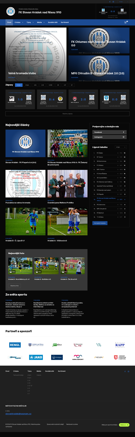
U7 (71, 85)
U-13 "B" (30, 391)
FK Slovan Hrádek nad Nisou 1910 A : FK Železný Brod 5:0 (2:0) (66, 164)
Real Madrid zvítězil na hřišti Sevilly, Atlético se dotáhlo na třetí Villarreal (44, 309)
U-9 (65, 85)
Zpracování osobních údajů (55, 429)
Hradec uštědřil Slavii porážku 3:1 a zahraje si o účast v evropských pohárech (73, 309)
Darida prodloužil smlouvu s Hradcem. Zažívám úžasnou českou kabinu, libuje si (16, 309)
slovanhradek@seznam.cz (18, 418)
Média (41, 22)
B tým (27, 85)
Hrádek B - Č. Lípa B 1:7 (17, 242)
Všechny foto (14, 290)
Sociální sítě (52, 22)
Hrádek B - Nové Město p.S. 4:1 (18, 283)
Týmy (30, 22)
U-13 (42, 85)
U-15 (35, 85)
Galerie (39, 380)
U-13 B (50, 85)
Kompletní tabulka (99, 223)
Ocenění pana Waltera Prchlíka (62, 204)
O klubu (19, 22)
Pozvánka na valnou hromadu (20, 204)
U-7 (29, 398)
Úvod (9, 22)
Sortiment (65, 22)
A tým (123, 2)
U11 (58, 85)
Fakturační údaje (19, 380)
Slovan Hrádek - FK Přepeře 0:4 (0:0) (23, 162)
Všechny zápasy (67, 114)
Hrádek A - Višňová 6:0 (59, 242)
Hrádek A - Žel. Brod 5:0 (69, 281)
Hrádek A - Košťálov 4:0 (43, 281)
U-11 (29, 393)
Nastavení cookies (72, 429)
